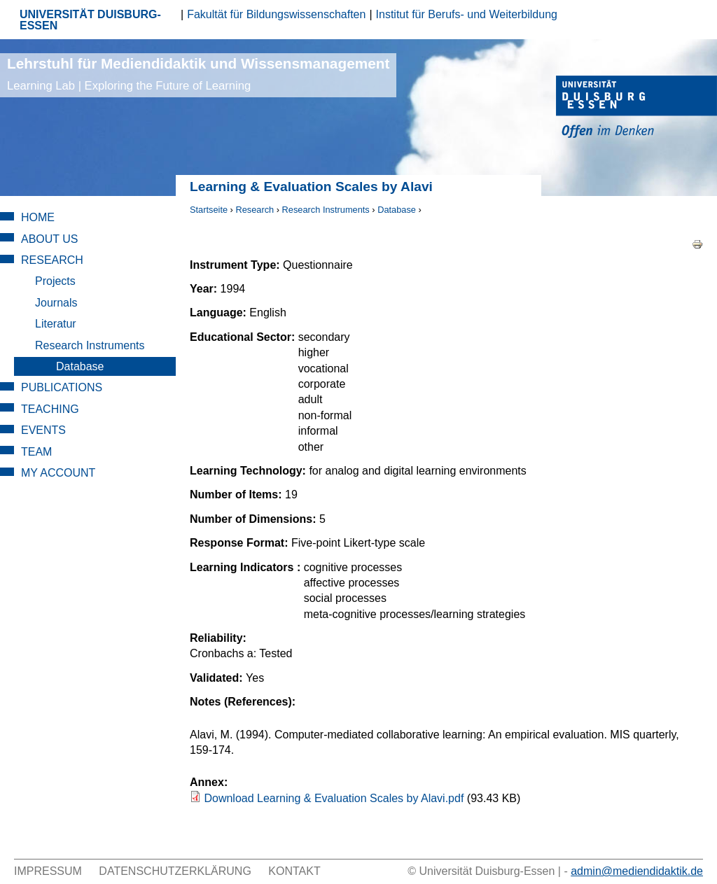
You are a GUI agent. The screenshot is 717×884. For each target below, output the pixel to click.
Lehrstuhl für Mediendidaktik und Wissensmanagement (198, 73)
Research (254, 209)
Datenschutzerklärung (175, 871)
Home (38, 217)
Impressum (48, 871)
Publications (61, 387)
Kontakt (294, 871)
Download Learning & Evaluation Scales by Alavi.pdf (334, 798)
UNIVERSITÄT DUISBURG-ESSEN (90, 19)
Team (36, 452)
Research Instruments (326, 209)
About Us (49, 239)
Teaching (50, 409)
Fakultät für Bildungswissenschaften (276, 14)
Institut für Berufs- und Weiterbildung (466, 14)
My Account (58, 473)
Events (43, 430)
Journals (56, 303)
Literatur (55, 324)
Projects (55, 281)
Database (396, 209)
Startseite (209, 209)
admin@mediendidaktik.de (637, 871)
